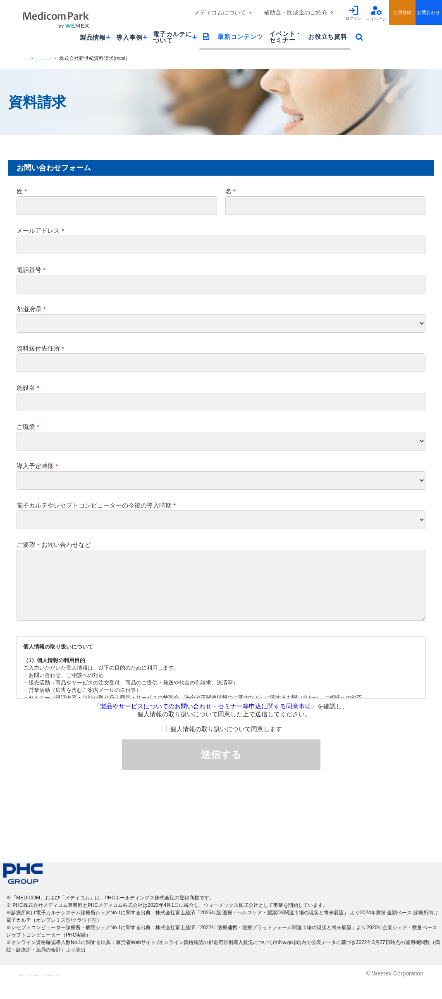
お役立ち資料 (327, 36)
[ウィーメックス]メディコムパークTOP (104, 58)
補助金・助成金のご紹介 (295, 12)
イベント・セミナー (285, 36)
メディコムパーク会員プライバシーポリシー (216, 991)
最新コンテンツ (240, 36)
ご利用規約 (33, 991)
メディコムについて (220, 12)
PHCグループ (38, 58)
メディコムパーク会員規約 (102, 991)
